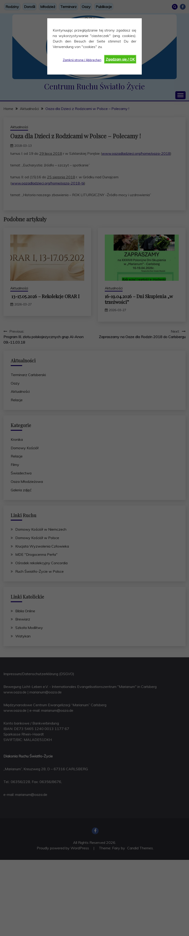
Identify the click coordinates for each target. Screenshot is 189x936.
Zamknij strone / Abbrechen (82, 60)
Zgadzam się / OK (120, 59)
